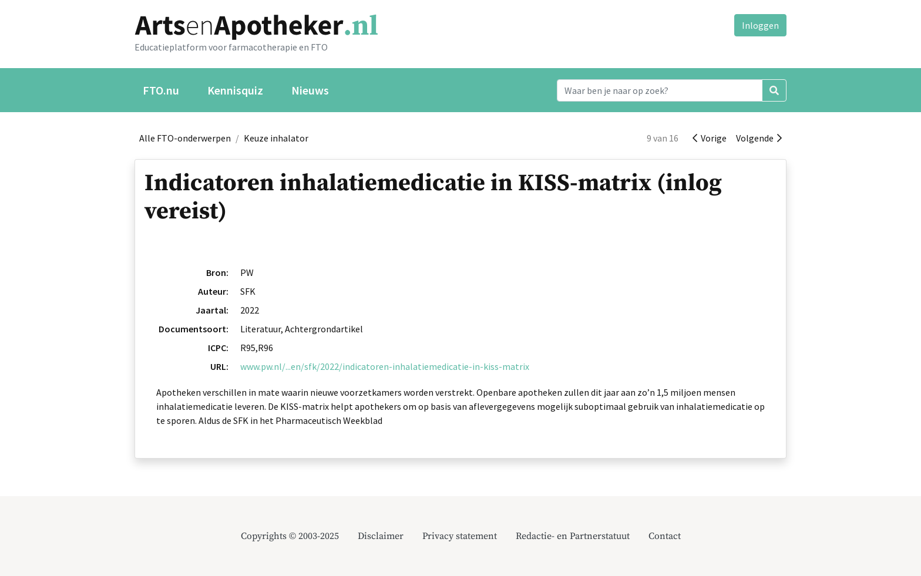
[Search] (659, 90)
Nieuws (310, 90)
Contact (664, 536)
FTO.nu (161, 90)
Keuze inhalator (276, 138)
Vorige (710, 138)
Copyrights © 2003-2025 (290, 536)
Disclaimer (381, 536)
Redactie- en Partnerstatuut (573, 536)
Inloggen (760, 25)
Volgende (759, 138)
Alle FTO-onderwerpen (185, 138)
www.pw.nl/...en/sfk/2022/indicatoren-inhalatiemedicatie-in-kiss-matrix (384, 366)
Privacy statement (459, 536)
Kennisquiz (235, 90)
